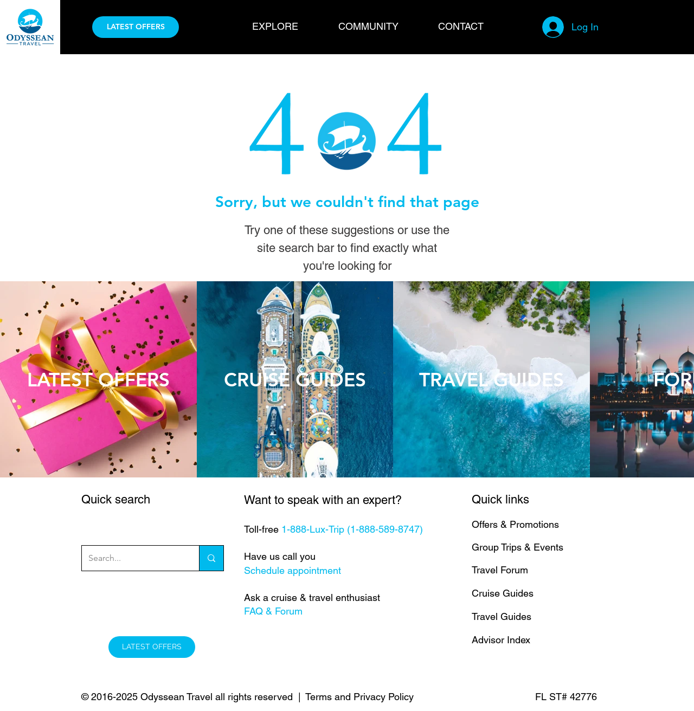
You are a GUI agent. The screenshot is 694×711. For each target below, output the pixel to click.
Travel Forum (500, 570)
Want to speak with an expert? (323, 500)
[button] (287, 26)
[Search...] (132, 558)
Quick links (500, 499)
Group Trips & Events (517, 547)
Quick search (115, 499)
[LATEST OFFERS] (135, 27)
